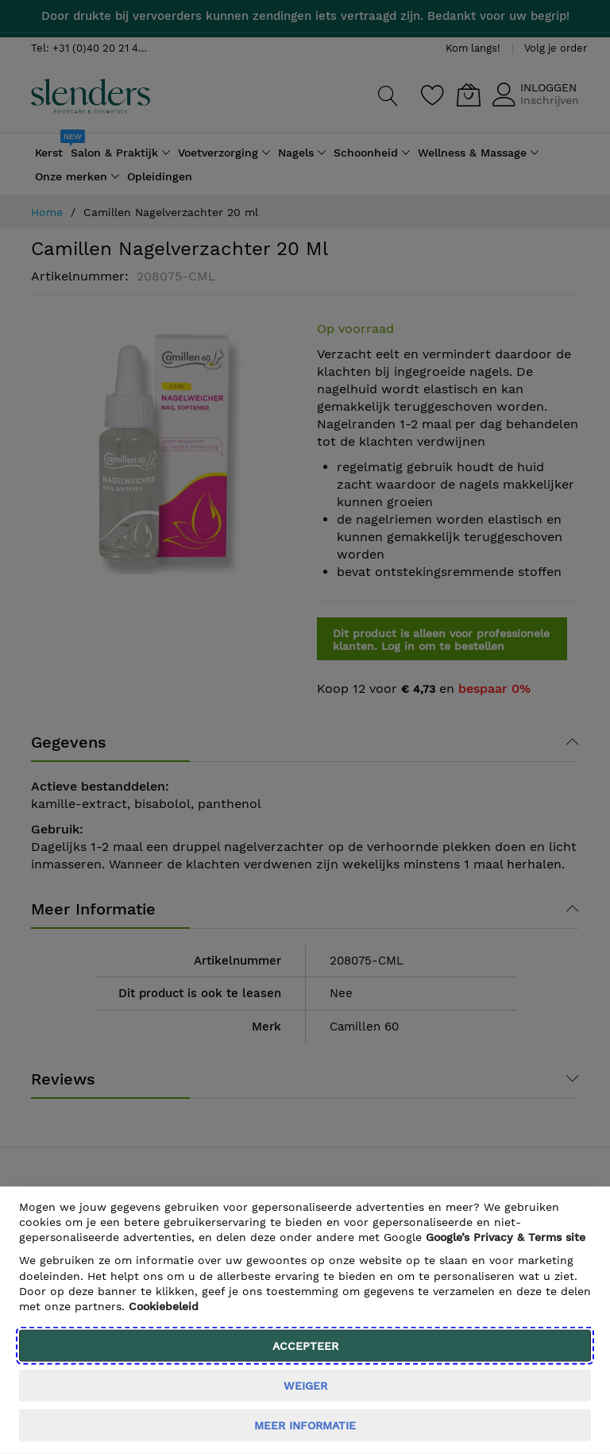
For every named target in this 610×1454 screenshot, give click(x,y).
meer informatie (305, 1425)
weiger (305, 1385)
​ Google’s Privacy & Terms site (505, 1237)
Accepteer (305, 1346)
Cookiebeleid (164, 1306)
